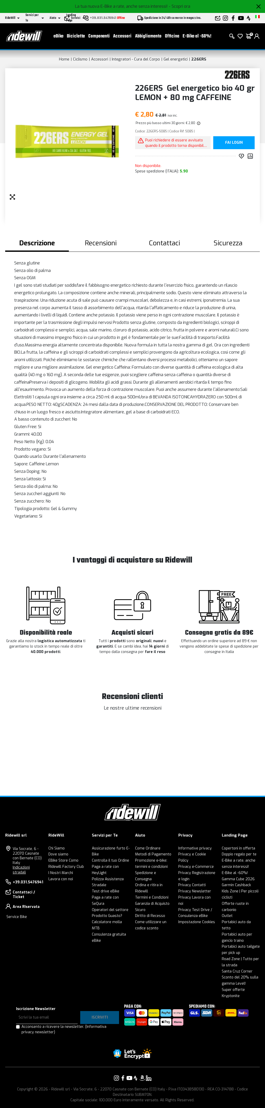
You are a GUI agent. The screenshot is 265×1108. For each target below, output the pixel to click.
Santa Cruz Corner (237, 971)
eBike (58, 36)
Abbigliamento (148, 36)
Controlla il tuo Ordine (110, 860)
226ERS (198, 59)
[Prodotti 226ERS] (237, 74)
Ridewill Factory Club (66, 866)
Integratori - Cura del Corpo (136, 59)
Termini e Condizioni (151, 897)
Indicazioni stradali (21, 870)
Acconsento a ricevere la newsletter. (63, 1029)
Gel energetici (176, 59)
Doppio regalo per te (239, 854)
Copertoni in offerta (238, 848)
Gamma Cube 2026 (238, 879)
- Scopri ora (179, 6)
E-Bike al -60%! (197, 36)
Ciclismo (80, 59)
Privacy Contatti (192, 885)
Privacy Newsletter (194, 891)
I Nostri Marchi (60, 872)
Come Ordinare (147, 848)
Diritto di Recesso (150, 915)
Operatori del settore (110, 909)
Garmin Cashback (236, 885)
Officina (172, 36)
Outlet (227, 915)
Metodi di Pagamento (153, 854)
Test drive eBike (105, 891)
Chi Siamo (56, 848)
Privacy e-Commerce (196, 866)
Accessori (122, 36)
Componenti (99, 36)
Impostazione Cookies (196, 922)
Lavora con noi (60, 879)
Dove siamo (58, 854)
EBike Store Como (63, 860)
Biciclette (76, 36)
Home (64, 59)
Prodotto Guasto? (107, 915)
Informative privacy (195, 848)
